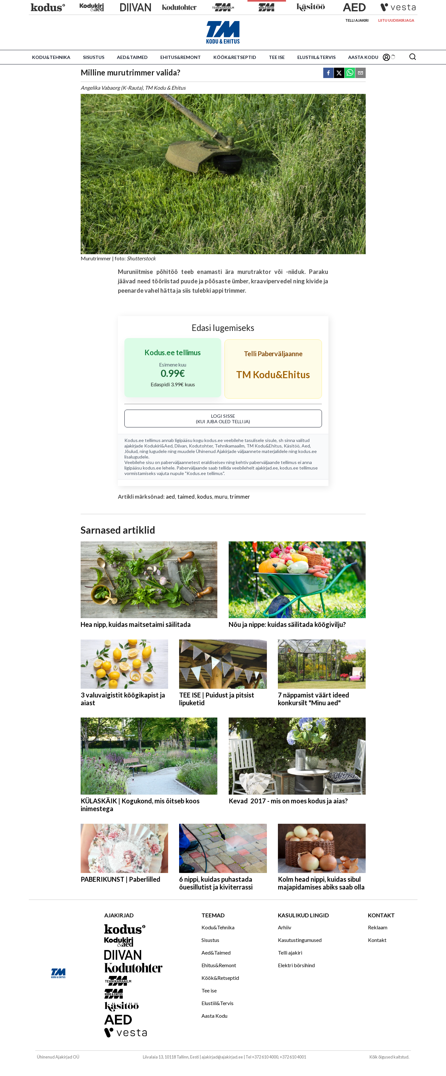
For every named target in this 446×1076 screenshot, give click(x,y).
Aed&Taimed (132, 57)
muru (220, 496)
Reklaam (377, 927)
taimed (186, 496)
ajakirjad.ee (267, 467)
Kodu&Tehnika (51, 57)
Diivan (181, 445)
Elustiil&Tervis (316, 57)
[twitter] (339, 73)
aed (170, 496)
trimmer (240, 496)
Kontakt (377, 940)
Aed (306, 445)
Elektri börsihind (296, 965)
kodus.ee (213, 440)
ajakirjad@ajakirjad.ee (222, 1056)
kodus (204, 496)
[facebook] (328, 73)
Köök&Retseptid (234, 57)
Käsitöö (292, 445)
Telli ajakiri (357, 20)
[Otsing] (412, 57)
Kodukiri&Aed (158, 445)
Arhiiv (284, 927)
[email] (360, 73)
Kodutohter (201, 445)
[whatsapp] (350, 73)
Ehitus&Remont (180, 57)
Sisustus (93, 57)
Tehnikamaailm (230, 445)
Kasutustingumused (300, 940)
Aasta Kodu (363, 57)
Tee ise (277, 57)
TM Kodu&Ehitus (264, 445)
